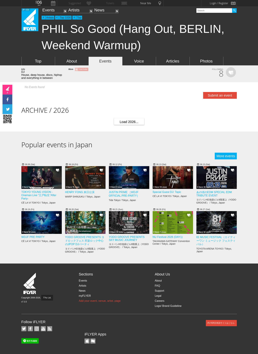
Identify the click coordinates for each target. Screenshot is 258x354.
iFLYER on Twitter (23, 328)
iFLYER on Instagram (36, 328)
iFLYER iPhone (87, 341)
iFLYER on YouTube (43, 328)
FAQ (157, 285)
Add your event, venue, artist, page (100, 300)
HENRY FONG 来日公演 (80, 192)
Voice (139, 61)
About (71, 61)
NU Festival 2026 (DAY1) (168, 237)
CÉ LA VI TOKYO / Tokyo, (38, 202)
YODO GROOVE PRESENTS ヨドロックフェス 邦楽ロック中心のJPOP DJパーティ (84, 241)
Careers (159, 300)
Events (48, 10)
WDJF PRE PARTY (33, 237)
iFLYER (30, 283)
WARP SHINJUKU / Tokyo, (82, 196)
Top (79, 17)
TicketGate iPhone (92, 341)
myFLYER (85, 295)
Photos (206, 61)
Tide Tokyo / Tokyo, (122, 200)
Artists (74, 10)
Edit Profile (83, 69)
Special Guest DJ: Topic (167, 192)
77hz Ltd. (47, 298)
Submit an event (220, 95)
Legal (158, 295)
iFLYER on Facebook (30, 328)
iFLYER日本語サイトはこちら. (221, 323)
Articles (172, 61)
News (99, 10)
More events (225, 156)
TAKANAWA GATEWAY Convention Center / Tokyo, (171, 242)
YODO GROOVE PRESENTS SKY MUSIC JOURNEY (127, 238)
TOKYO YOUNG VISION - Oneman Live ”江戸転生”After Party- (38, 195)
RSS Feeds (49, 328)
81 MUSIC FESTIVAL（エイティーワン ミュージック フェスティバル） (216, 241)
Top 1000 (65, 17)
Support (159, 290)
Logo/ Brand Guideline (168, 305)
